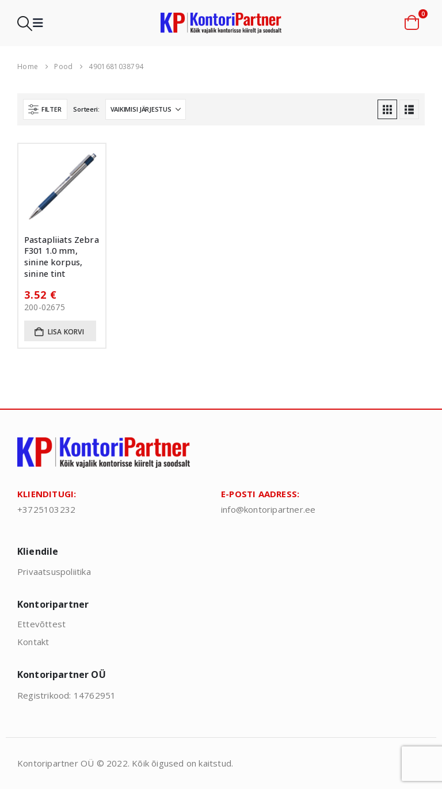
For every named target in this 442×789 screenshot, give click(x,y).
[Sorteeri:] (145, 109)
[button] (24, 23)
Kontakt (33, 641)
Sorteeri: (86, 109)
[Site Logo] (221, 23)
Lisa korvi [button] (66, 332)
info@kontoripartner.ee (268, 509)
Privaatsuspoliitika (54, 571)
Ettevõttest (41, 624)
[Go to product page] (62, 187)
